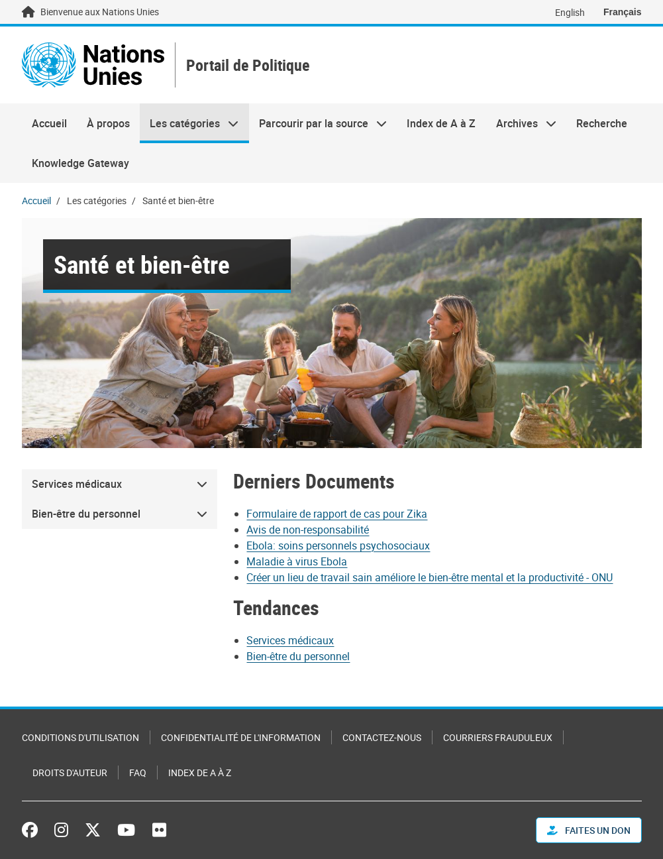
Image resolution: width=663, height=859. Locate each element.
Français (622, 12)
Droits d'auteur (69, 772)
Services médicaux (290, 640)
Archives (520, 123)
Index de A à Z (441, 123)
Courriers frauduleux (497, 737)
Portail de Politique (247, 65)
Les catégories (189, 123)
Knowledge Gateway (80, 163)
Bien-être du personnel (298, 656)
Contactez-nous (381, 737)
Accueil (49, 123)
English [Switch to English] (570, 12)
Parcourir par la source (318, 123)
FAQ (137, 772)
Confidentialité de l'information (241, 737)
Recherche (601, 123)
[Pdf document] (345, 513)
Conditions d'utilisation (80, 737)
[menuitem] (120, 484)
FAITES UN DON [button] (589, 830)
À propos (108, 123)
